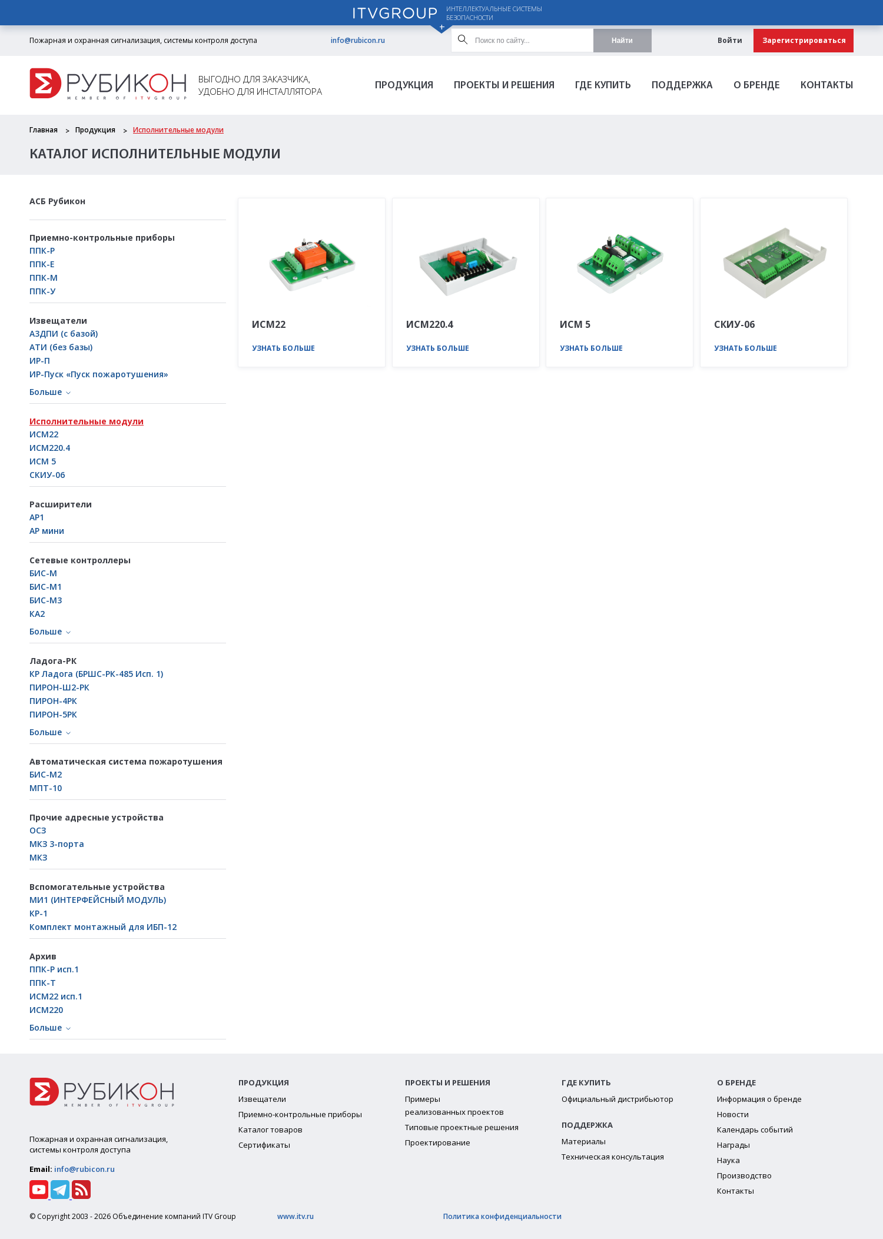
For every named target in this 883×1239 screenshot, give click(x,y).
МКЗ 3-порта (56, 843)
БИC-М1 (45, 586)
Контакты (827, 86)
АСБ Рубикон (57, 201)
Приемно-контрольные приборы (102, 237)
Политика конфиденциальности (502, 1216)
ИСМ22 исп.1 (55, 996)
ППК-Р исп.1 (54, 969)
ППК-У (42, 291)
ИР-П (39, 360)
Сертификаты (264, 1145)
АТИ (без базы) (60, 347)
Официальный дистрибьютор (617, 1099)
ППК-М (43, 277)
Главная (43, 130)
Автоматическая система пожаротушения (126, 761)
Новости (733, 1114)
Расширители (60, 504)
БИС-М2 (45, 774)
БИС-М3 (45, 600)
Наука (728, 1160)
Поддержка (682, 86)
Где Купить (603, 86)
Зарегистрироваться (804, 40)
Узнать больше (283, 348)
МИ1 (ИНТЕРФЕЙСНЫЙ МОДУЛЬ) (97, 899)
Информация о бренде (759, 1099)
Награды (733, 1145)
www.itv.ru (295, 1216)
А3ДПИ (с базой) (63, 333)
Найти (622, 40)
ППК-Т (42, 982)
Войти (730, 40)
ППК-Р (42, 250)
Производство (744, 1175)
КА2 (37, 613)
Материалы (584, 1141)
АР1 (36, 517)
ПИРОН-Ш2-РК (59, 687)
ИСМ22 (43, 434)
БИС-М (43, 573)
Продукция (404, 86)
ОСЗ (37, 830)
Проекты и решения (504, 86)
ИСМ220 (46, 1009)
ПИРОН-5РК (53, 714)
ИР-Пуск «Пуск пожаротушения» (98, 374)
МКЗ (38, 857)
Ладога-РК (53, 660)
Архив (43, 956)
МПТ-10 (45, 787)
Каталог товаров (270, 1129)
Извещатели (58, 320)
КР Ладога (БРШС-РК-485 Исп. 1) (96, 673)
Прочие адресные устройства (96, 817)
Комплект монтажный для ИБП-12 (103, 926)
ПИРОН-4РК (53, 700)
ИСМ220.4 (49, 447)
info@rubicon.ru (358, 40)
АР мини (46, 530)
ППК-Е (42, 264)
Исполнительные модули (178, 130)
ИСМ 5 (42, 461)
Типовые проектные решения (462, 1127)
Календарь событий (755, 1129)
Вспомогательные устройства (97, 886)
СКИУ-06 (47, 474)
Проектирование (437, 1142)
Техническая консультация (613, 1156)
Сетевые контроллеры (80, 560)
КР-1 (38, 913)
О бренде (756, 86)
